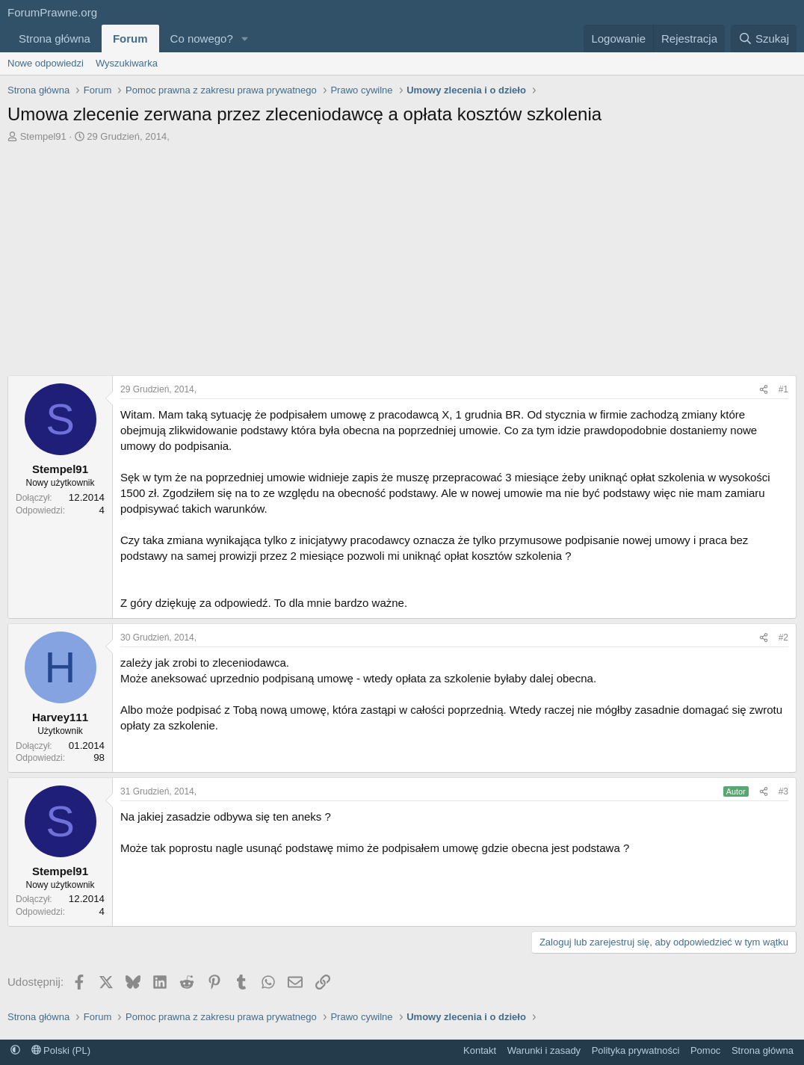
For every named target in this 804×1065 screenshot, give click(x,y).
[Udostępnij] (763, 389)
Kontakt (479, 1050)
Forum (130, 38)
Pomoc (705, 1050)
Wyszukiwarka (127, 63)
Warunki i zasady (544, 1050)
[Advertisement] (402, 255)
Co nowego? (201, 38)
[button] (245, 38)
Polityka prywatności (636, 1050)
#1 (783, 389)
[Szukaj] (764, 38)
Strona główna (54, 38)
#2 (783, 637)
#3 (783, 791)
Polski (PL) (60, 1050)
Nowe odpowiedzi (45, 63)
